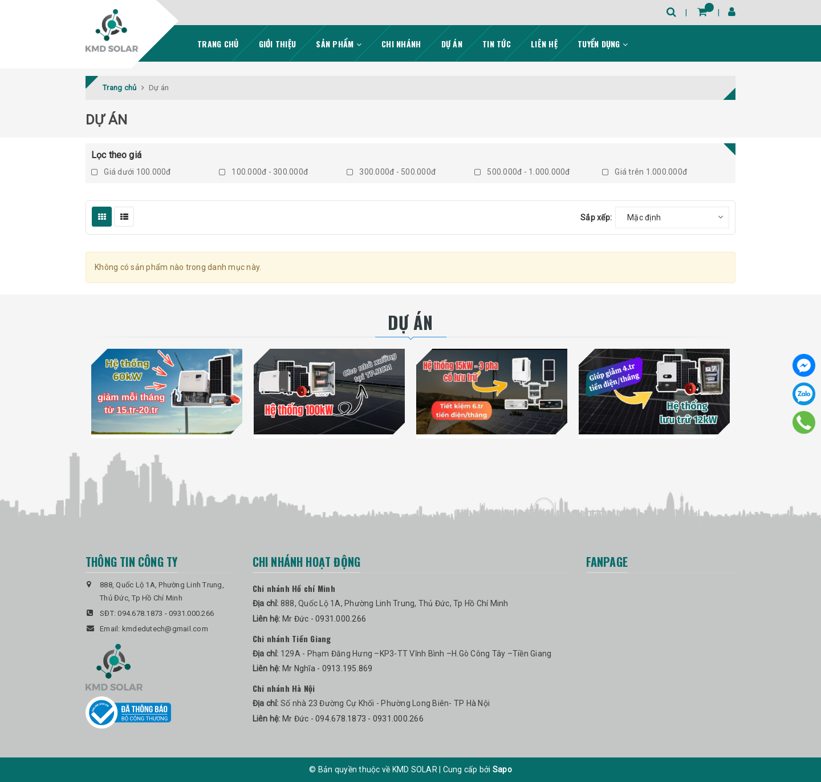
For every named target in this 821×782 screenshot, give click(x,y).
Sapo (502, 769)
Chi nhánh (401, 44)
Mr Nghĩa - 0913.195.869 (327, 668)
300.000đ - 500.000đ (391, 171)
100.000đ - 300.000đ (263, 171)
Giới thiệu (277, 44)
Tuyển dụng (603, 44)
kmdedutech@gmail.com (165, 628)
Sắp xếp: (596, 217)
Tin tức (496, 44)
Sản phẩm (338, 44)
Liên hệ (544, 44)
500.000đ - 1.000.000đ (522, 171)
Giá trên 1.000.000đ (644, 171)
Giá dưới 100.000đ (131, 171)
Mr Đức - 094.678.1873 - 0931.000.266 (353, 718)
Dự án (451, 44)
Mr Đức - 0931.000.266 (324, 618)
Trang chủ (217, 44)
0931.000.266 (191, 613)
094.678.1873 (139, 613)
